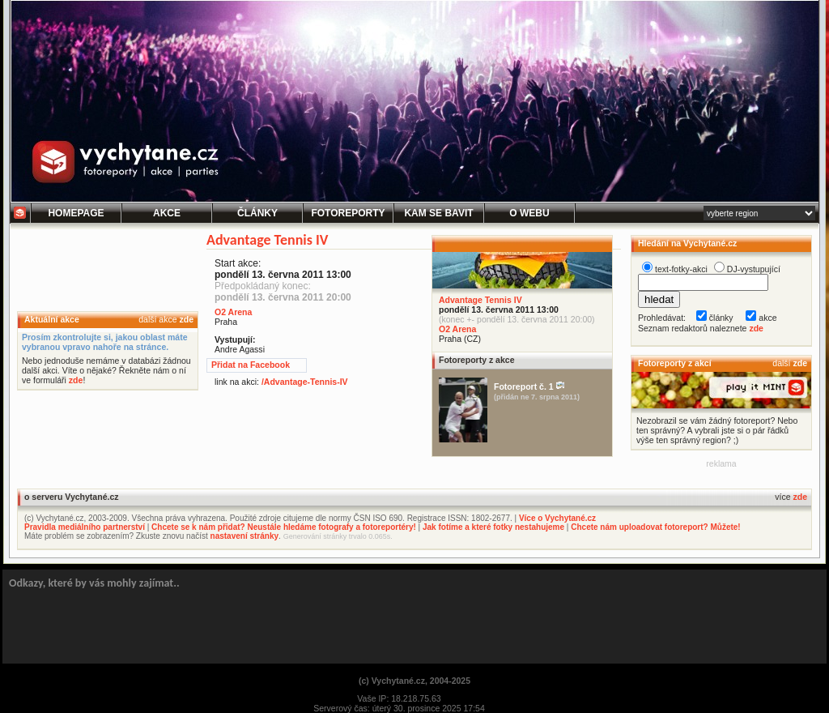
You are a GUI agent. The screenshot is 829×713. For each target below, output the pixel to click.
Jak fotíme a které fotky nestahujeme (493, 527)
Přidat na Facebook (250, 364)
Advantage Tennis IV (480, 300)
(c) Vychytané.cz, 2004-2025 (414, 680)
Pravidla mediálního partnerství (84, 527)
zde (186, 319)
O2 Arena (457, 329)
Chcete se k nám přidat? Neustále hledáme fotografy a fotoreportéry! (283, 527)
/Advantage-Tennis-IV (304, 381)
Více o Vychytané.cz (557, 518)
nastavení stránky (244, 536)
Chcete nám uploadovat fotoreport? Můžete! (655, 527)
